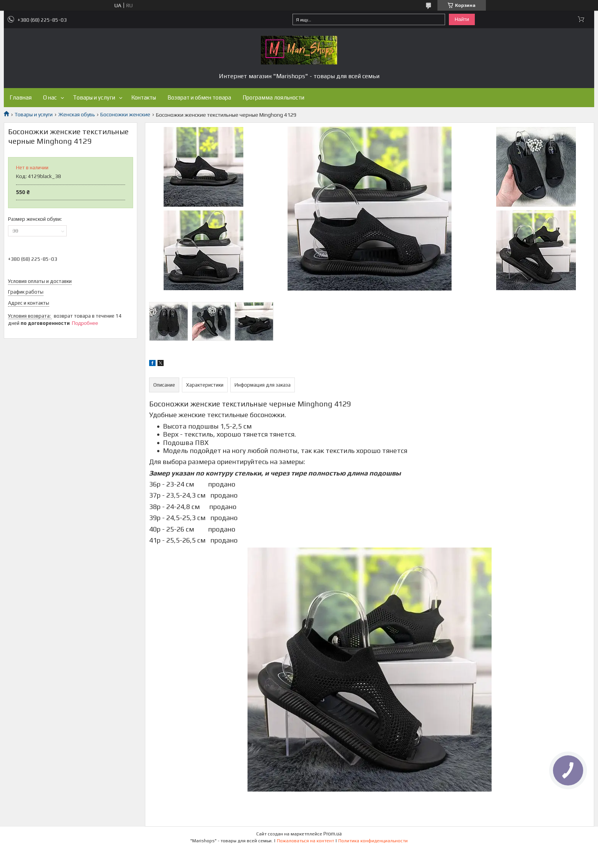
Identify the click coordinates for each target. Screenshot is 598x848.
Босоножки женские (125, 114)
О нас (50, 97)
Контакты (143, 97)
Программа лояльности (273, 97)
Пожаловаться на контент (305, 840)
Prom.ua (332, 834)
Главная (21, 97)
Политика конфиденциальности (373, 840)
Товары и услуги (94, 97)
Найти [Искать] (462, 19)
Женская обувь (76, 114)
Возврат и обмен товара (199, 97)
